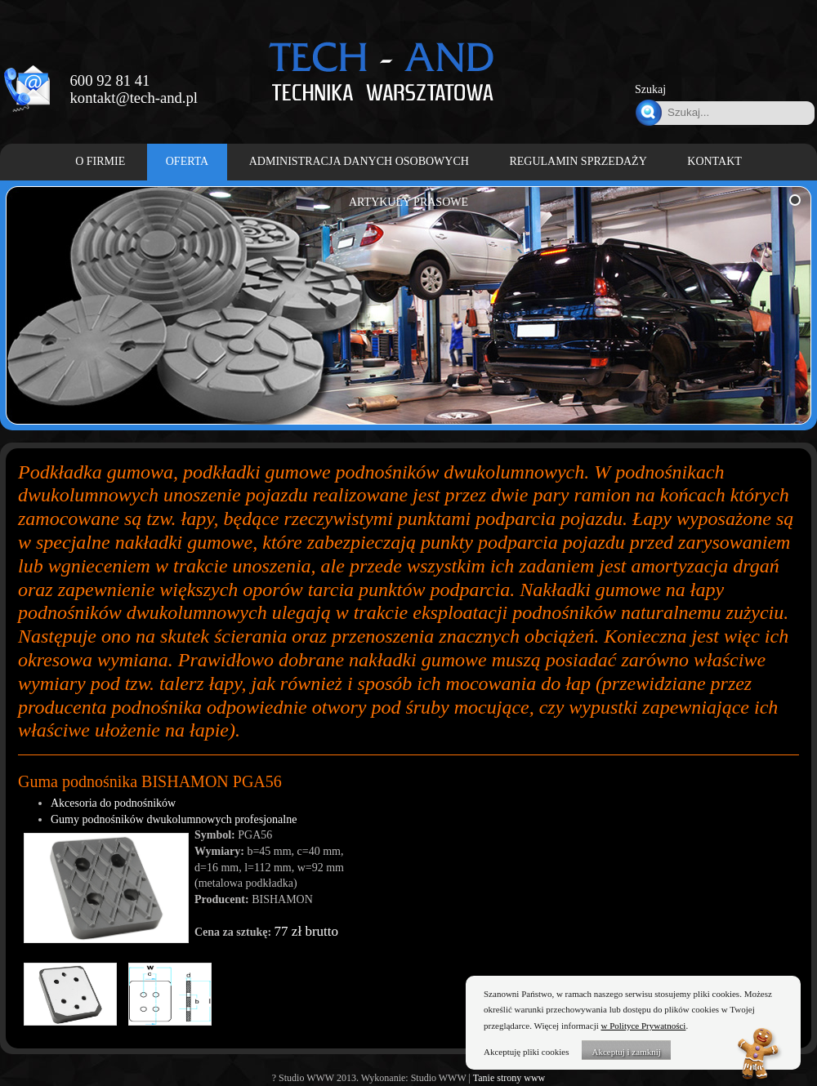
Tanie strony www (509, 1078)
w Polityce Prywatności (643, 1025)
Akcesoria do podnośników (113, 803)
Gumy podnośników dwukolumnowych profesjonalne (174, 819)
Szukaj (650, 89)
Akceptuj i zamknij (626, 1052)
